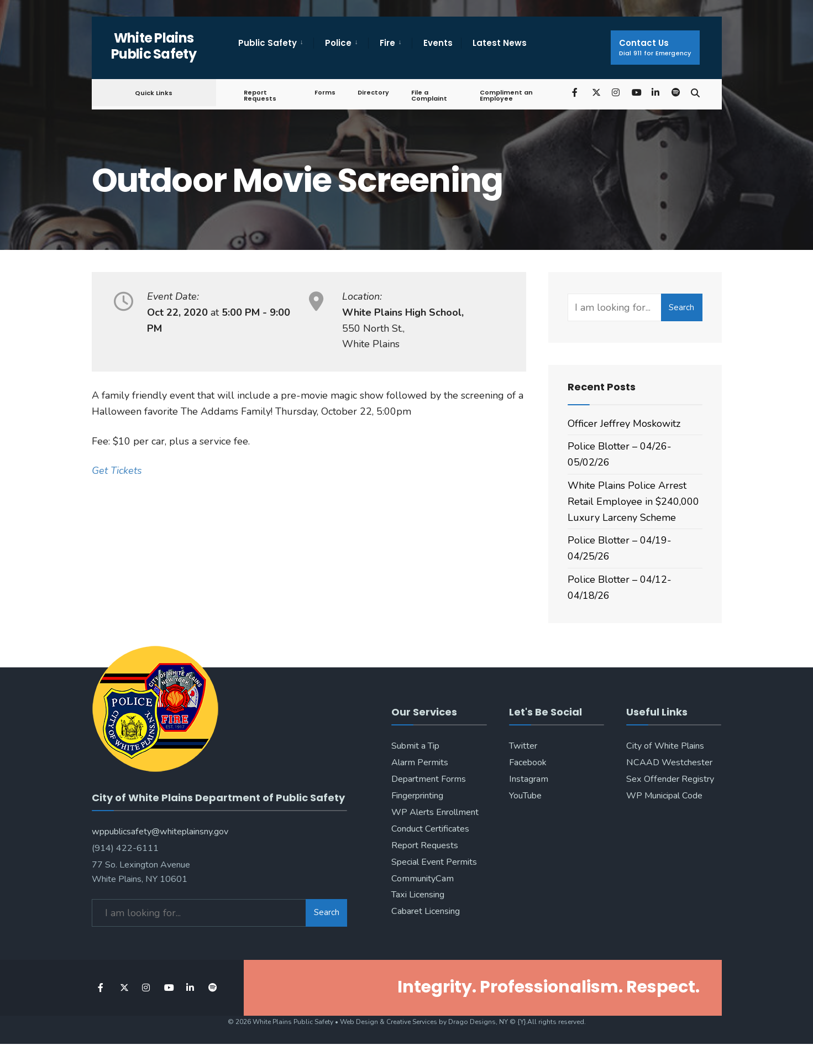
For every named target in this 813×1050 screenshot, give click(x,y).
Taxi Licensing (417, 895)
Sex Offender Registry (670, 779)
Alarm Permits (419, 762)
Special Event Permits (434, 862)
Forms (324, 92)
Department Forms (428, 779)
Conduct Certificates (430, 829)
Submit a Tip (415, 746)
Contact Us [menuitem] (655, 47)
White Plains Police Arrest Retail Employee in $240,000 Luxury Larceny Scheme (633, 501)
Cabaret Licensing (425, 911)
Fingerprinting (417, 796)
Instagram (528, 779)
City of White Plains (665, 746)
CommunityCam (422, 879)
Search (681, 307)
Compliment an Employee (506, 95)
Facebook (528, 762)
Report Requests (260, 95)
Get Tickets (117, 470)
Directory (373, 92)
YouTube (525, 796)
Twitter (523, 746)
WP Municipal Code (664, 796)
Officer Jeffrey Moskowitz (624, 423)
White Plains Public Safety (153, 46)
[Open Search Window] (695, 92)
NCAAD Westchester (669, 762)
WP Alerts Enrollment (435, 812)
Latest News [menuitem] (500, 43)
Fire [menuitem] (387, 43)
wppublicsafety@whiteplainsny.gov (160, 832)
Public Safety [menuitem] (267, 43)
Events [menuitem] (438, 43)
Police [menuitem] (338, 43)
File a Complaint (429, 95)
